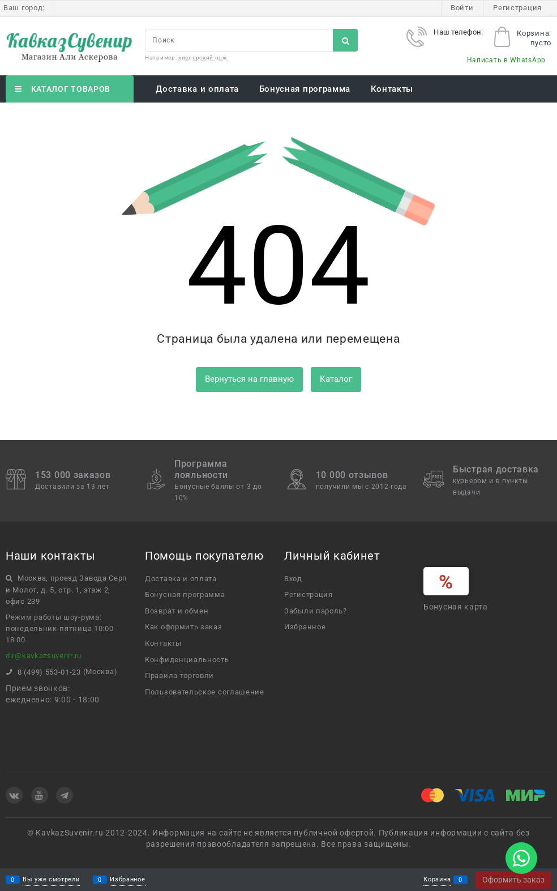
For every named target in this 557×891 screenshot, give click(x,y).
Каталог (336, 379)
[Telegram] (64, 795)
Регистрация (517, 7)
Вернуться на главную (249, 379)
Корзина (437, 880)
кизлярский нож (203, 57)
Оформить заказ (513, 879)
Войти (462, 7)
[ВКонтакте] (14, 795)
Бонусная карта (455, 606)
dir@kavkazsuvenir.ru (44, 655)
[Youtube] (39, 795)
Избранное (127, 880)
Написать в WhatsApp (506, 60)
